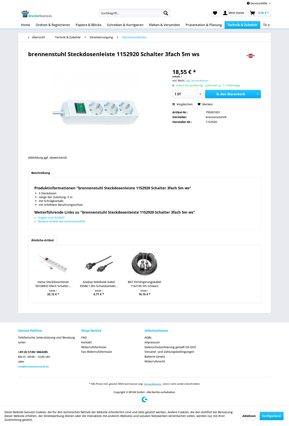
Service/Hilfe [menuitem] (257, 3)
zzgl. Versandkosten (197, 80)
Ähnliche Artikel (42, 240)
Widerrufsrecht (154, 361)
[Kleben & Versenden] (164, 25)
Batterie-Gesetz (154, 356)
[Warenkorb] (259, 13)
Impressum (152, 342)
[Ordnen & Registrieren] (53, 25)
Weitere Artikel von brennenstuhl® (59, 221)
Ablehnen (249, 416)
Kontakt (86, 342)
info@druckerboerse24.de (33, 366)
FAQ (84, 337)
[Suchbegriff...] (134, 13)
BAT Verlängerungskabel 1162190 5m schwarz (144, 284)
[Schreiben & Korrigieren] (125, 25)
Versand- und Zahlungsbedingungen (169, 352)
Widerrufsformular (94, 347)
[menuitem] (134, 13)
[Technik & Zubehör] (242, 25)
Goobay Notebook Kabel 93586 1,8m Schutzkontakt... (99, 284)
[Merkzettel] (215, 13)
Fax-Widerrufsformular (96, 352)
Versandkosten (152, 383)
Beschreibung (40, 173)
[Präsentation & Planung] (204, 25)
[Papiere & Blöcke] (88, 25)
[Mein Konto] (233, 13)
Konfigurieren (271, 416)
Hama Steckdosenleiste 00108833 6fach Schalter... (53, 284)
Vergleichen (182, 104)
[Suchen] (166, 13)
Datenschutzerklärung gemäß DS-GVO (170, 347)
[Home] (25, 25)
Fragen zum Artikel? (49, 217)
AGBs (148, 337)
